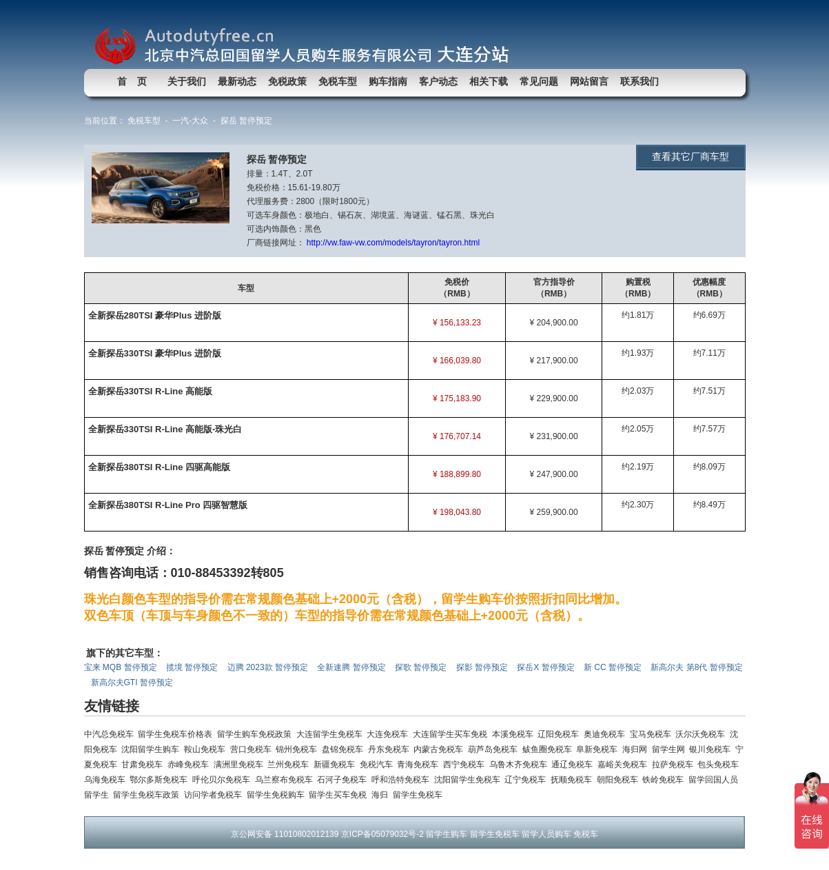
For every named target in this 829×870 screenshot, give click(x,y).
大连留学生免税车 (331, 734)
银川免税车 (712, 749)
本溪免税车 (515, 734)
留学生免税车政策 (148, 795)
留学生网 (671, 749)
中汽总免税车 (111, 734)
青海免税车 (420, 764)
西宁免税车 (466, 764)
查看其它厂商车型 (690, 156)
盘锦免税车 (345, 749)
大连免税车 (390, 734)
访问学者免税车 (215, 795)
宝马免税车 (653, 734)
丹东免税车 (391, 749)
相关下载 (488, 81)
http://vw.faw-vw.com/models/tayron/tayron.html (393, 242)
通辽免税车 (574, 764)
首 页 (132, 81)
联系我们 (639, 81)
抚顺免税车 (574, 780)
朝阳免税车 (620, 780)
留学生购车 (446, 834)
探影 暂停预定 (483, 667)
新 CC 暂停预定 (614, 667)
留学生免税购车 (278, 795)
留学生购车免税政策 (256, 734)
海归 (382, 795)
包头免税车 (719, 764)
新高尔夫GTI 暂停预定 (133, 682)
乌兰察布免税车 (286, 780)
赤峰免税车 (190, 764)
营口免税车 (253, 749)
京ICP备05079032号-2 (382, 834)
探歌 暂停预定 (422, 667)
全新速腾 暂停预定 (352, 667)
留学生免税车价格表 (177, 734)
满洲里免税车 (241, 764)
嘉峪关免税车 (624, 764)
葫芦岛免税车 (495, 749)
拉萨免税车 (675, 764)
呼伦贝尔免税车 (223, 780)
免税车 (585, 834)
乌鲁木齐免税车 (520, 764)
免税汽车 (379, 764)
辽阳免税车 (561, 734)
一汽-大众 (190, 120)
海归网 (637, 749)
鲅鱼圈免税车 (549, 749)
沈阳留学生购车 (152, 749)
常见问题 (539, 81)
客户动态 (438, 81)
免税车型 (337, 81)
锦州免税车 (299, 749)
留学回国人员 (714, 780)
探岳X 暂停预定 (547, 667)
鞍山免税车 (207, 749)
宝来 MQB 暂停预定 (121, 667)
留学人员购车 (546, 834)
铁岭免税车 (665, 780)
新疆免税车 (337, 764)
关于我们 (186, 81)
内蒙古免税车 (440, 749)
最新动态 (237, 81)
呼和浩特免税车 (402, 780)
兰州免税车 (290, 764)
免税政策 (287, 81)
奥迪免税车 (607, 734)
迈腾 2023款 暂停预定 (269, 667)
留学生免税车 (418, 795)
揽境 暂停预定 (193, 667)
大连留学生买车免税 (452, 734)
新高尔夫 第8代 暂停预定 (696, 667)
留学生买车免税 (340, 795)
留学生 (99, 795)
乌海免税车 (107, 780)
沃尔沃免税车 (702, 734)
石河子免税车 (344, 780)
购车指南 (388, 81)
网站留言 (589, 81)
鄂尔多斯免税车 (161, 780)
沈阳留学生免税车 (469, 780)
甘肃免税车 (144, 764)
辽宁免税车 (527, 780)
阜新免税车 (599, 749)
